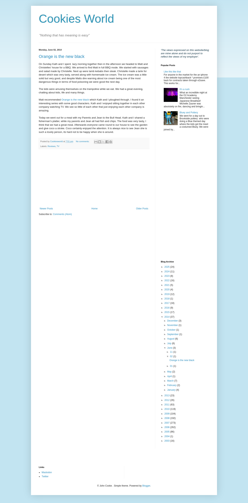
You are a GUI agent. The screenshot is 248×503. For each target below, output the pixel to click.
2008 (167, 418)
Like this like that (172, 71)
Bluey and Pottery (189, 112)
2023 (167, 276)
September (173, 334)
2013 (167, 395)
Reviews (52, 146)
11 (171, 352)
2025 (167, 267)
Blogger (146, 485)
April (169, 376)
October (171, 329)
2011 (167, 404)
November (173, 325)
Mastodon (47, 472)
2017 (167, 303)
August (171, 338)
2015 (167, 312)
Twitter (45, 476)
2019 (167, 294)
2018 (167, 298)
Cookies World (76, 18)
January (171, 390)
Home (94, 208)
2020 (167, 289)
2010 (167, 409)
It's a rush (185, 89)
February (172, 385)
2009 (167, 413)
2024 (167, 271)
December (173, 320)
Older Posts (142, 208)
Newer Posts (46, 208)
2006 (167, 427)
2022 (167, 280)
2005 (167, 431)
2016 (167, 307)
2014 (167, 317)
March (170, 380)
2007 (167, 422)
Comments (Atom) (62, 214)
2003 (167, 440)
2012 (167, 400)
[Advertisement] (94, 178)
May (169, 371)
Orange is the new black (61, 56)
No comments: (83, 141)
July (169, 343)
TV (58, 146)
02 (171, 356)
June (170, 348)
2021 (167, 285)
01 (171, 366)
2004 (167, 436)
